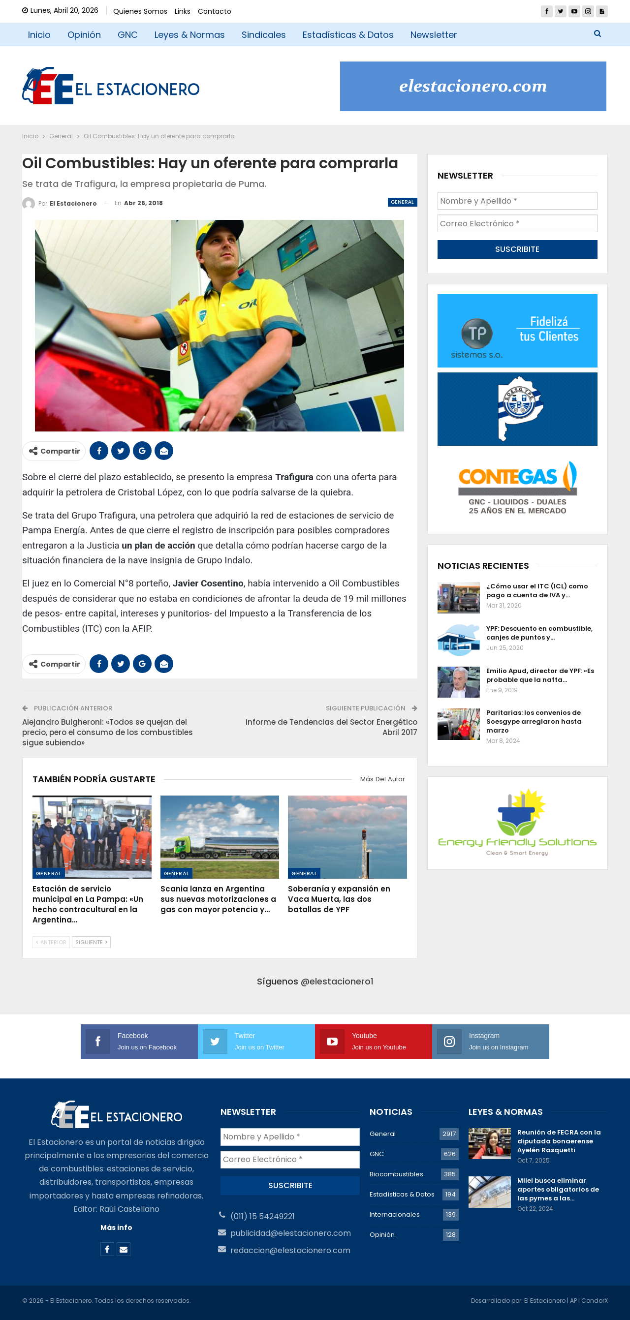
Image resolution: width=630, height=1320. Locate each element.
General (402, 202)
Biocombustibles (396, 1174)
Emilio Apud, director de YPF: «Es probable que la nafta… (540, 675)
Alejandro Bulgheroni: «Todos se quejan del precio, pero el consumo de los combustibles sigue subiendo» (107, 732)
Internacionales (395, 1214)
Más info (116, 1227)
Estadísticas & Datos (348, 35)
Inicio (39, 35)
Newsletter (433, 35)
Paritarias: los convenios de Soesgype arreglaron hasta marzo (534, 721)
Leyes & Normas (190, 35)
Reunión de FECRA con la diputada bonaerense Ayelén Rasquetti (559, 1141)
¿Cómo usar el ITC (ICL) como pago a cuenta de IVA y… (537, 591)
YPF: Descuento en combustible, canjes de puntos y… (539, 633)
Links (182, 11)
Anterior (51, 942)
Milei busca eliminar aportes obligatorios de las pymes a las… (558, 1189)
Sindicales (264, 35)
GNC (128, 35)
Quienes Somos (140, 11)
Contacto (214, 11)
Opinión (84, 35)
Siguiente (91, 942)
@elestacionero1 (337, 981)
